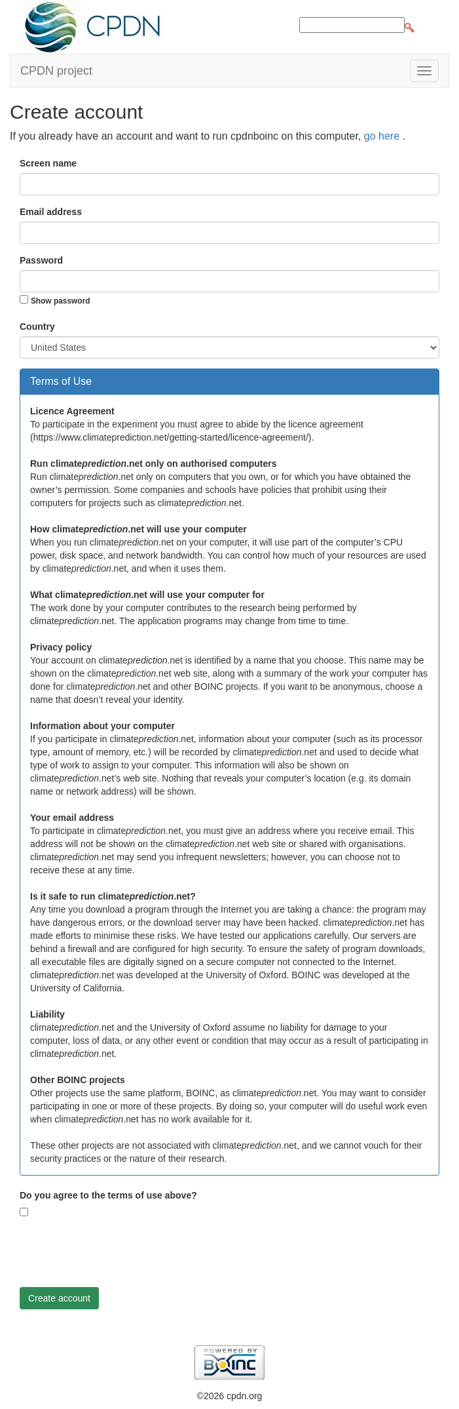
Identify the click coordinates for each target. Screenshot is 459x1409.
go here (383, 136)
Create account (59, 1298)
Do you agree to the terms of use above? (108, 1195)
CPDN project (56, 70)
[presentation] (119, 1251)
